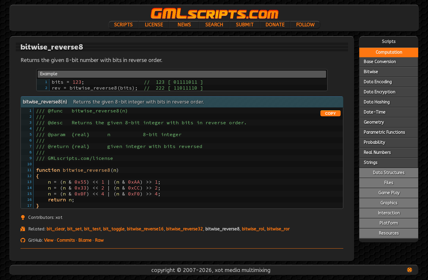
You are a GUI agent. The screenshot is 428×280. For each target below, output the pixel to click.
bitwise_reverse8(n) (45, 102)
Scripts (123, 25)
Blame (85, 240)
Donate (274, 25)
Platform (389, 223)
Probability (374, 142)
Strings (370, 162)
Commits (66, 240)
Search (214, 25)
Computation (389, 52)
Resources (389, 233)
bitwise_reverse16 (145, 229)
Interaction (389, 213)
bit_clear (56, 229)
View (49, 240)
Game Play (388, 192)
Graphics (388, 203)
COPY (330, 113)
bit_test (92, 229)
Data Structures (389, 172)
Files (388, 182)
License (154, 25)
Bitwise (371, 71)
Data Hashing (377, 102)
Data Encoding (378, 82)
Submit (245, 25)
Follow (305, 25)
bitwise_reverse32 (184, 229)
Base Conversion (380, 61)
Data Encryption (379, 92)
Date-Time (374, 112)
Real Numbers (377, 152)
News (184, 25)
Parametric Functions (384, 132)
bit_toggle (114, 229)
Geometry (374, 122)
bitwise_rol (253, 229)
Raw (99, 240)
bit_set (74, 229)
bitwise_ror (278, 229)
